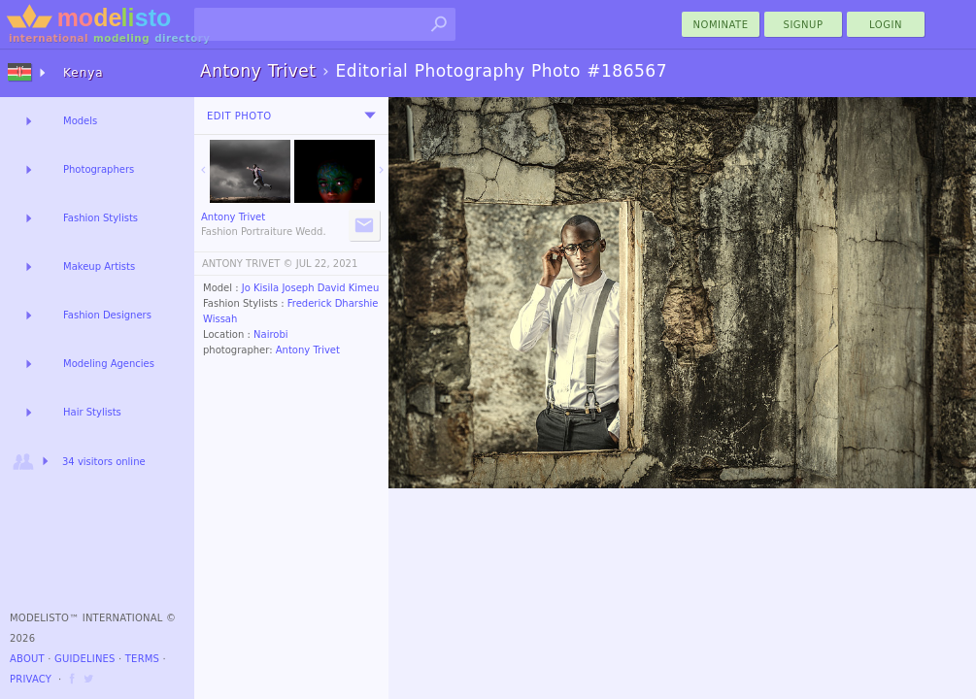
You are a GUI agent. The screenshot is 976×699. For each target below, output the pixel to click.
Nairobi (270, 334)
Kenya (83, 73)
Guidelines (85, 658)
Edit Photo (239, 116)
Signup (804, 24)
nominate (721, 24)
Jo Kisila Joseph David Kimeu (311, 288)
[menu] (370, 115)
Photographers (98, 169)
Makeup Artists (99, 266)
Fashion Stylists (100, 218)
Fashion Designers (107, 315)
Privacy (30, 679)
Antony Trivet (308, 350)
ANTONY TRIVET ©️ (247, 263)
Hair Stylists (92, 412)
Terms (142, 658)
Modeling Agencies (108, 363)
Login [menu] (885, 24)
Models (80, 121)
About (27, 658)
